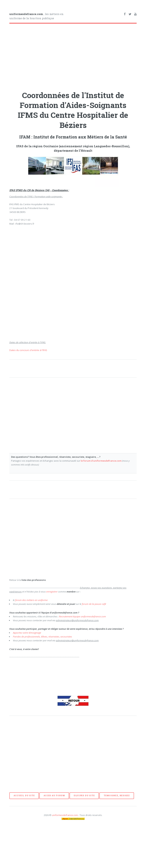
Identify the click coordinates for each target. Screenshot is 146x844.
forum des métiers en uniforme (31, 600)
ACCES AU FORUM (54, 795)
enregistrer (52, 591)
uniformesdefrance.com (65, 815)
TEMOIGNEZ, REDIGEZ (117, 795)
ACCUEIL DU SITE (24, 795)
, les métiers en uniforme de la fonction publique (36, 16)
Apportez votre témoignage (27, 632)
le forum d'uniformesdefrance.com (101, 460)
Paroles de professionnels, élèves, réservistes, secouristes (42, 636)
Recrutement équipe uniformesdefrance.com (82, 616)
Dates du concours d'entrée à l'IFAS (28, 350)
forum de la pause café (94, 604)
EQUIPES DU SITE (84, 795)
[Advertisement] (49, 56)
